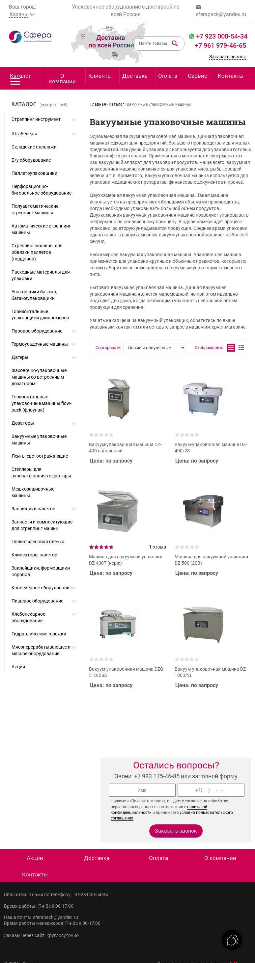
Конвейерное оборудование (42, 587)
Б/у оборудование (31, 160)
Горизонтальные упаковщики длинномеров (40, 315)
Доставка (135, 75)
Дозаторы (23, 423)
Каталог (20, 78)
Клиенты (100, 75)
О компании (62, 78)
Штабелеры (24, 133)
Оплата (167, 75)
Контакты (230, 75)
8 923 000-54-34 (91, 894)
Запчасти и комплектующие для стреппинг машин (42, 525)
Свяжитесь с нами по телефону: (39, 894)
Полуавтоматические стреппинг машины (35, 209)
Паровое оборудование (37, 331)
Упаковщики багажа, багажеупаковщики (34, 295)
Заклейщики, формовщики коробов (41, 571)
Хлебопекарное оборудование (28, 617)
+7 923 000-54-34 (220, 36)
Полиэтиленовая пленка (38, 541)
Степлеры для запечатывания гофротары (41, 472)
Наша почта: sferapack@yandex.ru (41, 917)
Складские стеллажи (34, 146)
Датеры (20, 357)
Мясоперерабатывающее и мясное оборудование (41, 650)
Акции (18, 666)
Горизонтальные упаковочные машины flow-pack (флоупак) (41, 403)
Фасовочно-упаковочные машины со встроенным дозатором (39, 377)
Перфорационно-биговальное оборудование (41, 190)
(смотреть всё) (53, 105)
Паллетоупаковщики (34, 173)
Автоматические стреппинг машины (41, 229)
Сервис (197, 75)
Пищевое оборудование (37, 600)
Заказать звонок (227, 56)
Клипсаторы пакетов (34, 554)
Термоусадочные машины (40, 344)
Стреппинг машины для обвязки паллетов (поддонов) (37, 252)
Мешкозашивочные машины (33, 492)
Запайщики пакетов (33, 508)
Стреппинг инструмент (36, 119)
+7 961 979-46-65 (220, 45)
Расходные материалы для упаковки (41, 275)
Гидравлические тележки (39, 633)
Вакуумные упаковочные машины (39, 439)
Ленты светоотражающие (40, 456)
